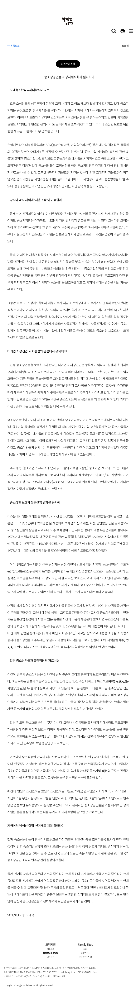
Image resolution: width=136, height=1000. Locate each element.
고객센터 (50, 956)
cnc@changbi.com (67, 972)
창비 (85, 949)
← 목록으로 (13, 45)
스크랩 (125, 45)
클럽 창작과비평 (85, 956)
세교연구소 (85, 953)
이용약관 (50, 949)
